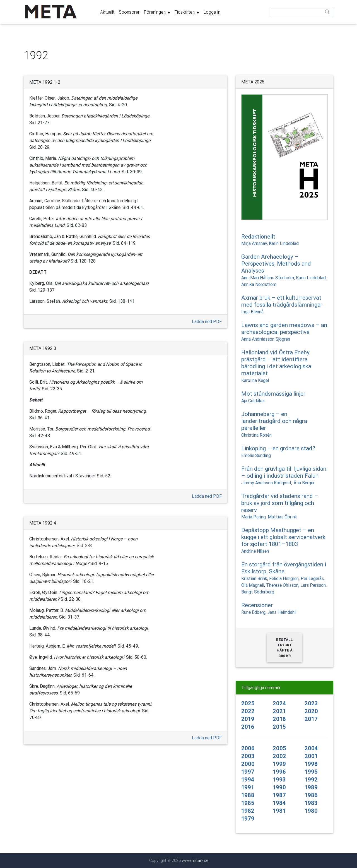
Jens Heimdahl (281, 612)
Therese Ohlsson (282, 585)
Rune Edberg (253, 612)
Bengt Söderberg (257, 592)
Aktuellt (107, 13)
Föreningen (155, 13)
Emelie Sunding (256, 455)
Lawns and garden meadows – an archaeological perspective (284, 328)
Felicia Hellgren (284, 578)
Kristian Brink (254, 578)
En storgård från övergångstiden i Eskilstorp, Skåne (283, 568)
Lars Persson (313, 585)
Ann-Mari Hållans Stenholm (267, 277)
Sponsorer (129, 13)
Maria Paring (253, 517)
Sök (328, 13)
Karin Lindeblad (284, 243)
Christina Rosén (256, 435)
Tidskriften (185, 13)
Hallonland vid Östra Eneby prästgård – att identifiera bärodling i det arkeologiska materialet (276, 363)
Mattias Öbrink (282, 517)
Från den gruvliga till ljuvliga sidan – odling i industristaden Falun (283, 472)
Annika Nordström (258, 284)
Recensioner (257, 605)
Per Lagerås (312, 578)
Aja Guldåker (253, 400)
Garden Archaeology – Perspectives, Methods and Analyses (276, 263)
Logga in (212, 13)
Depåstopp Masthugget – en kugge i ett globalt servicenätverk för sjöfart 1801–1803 (283, 537)
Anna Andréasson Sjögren (265, 339)
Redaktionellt (258, 236)
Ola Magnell (252, 585)
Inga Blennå (252, 311)
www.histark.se (195, 860)
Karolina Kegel (255, 380)
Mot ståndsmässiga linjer (273, 393)
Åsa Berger (304, 482)
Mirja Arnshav (254, 243)
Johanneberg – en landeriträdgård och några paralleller (274, 421)
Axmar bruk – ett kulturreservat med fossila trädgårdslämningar (281, 301)
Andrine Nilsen (255, 551)
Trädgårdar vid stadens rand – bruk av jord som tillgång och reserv (279, 503)
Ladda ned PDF (207, 321)
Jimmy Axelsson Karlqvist (266, 482)
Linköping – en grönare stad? (278, 448)
